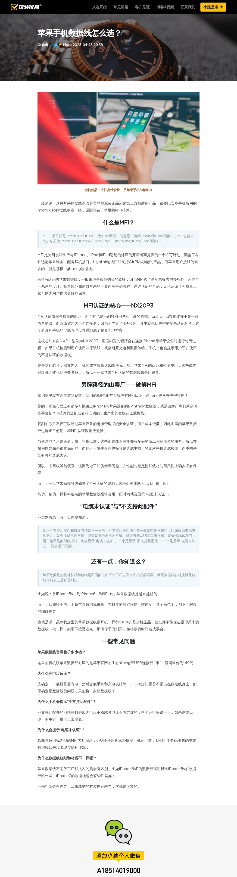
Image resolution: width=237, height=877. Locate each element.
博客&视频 (165, 7)
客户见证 (142, 7)
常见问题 (120, 7)
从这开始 (99, 7)
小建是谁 (213, 7)
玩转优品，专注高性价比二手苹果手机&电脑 (118, 190)
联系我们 (188, 7)
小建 (54, 45)
